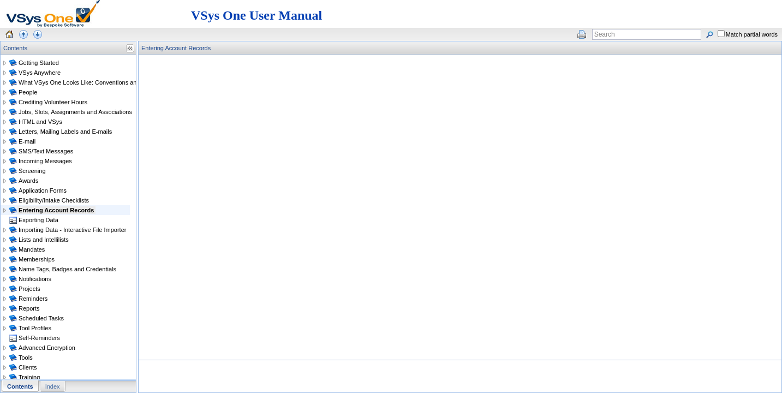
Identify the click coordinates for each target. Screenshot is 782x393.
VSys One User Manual (256, 15)
